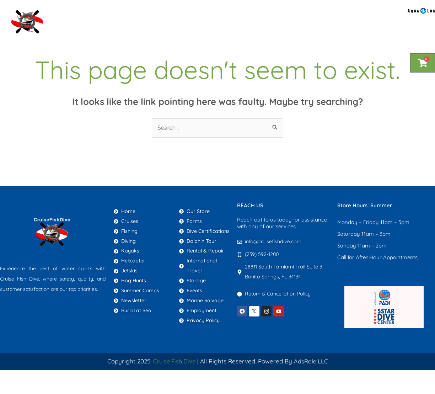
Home (111, 12)
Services (220, 13)
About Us (176, 12)
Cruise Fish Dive (174, 361)
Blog (258, 12)
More (382, 13)
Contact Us (295, 12)
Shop (141, 12)
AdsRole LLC (312, 361)
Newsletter (340, 12)
